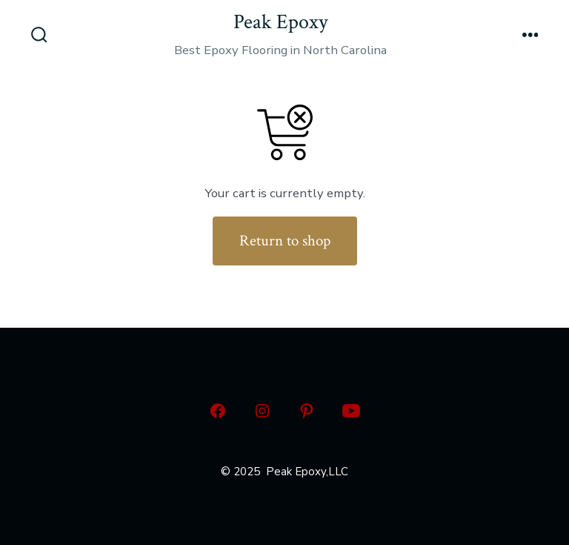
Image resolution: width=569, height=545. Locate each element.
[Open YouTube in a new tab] (351, 411)
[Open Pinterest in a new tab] (306, 411)
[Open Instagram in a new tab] (262, 411)
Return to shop (284, 241)
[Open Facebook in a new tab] (218, 411)
